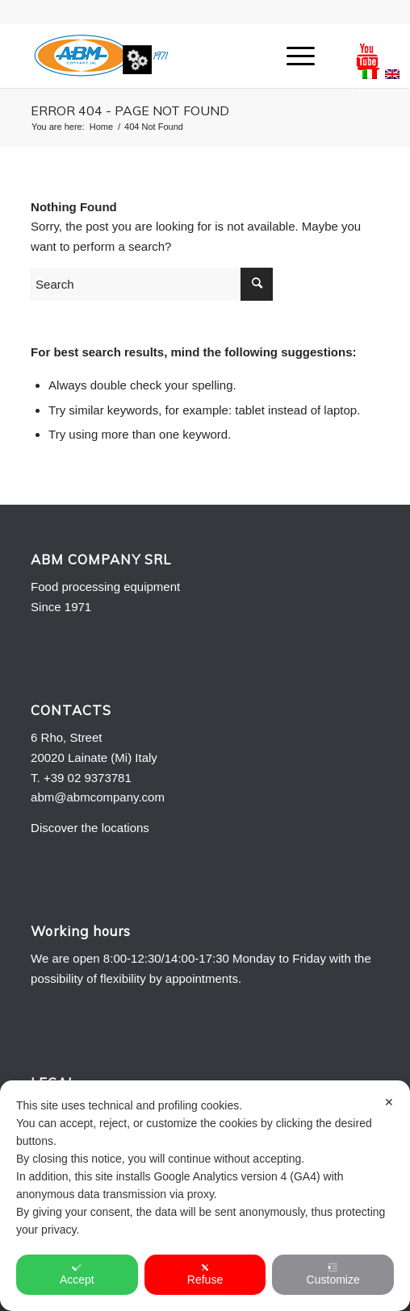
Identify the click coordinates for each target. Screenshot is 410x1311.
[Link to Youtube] (367, 56)
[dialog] (205, 1195)
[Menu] (292, 55)
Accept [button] (77, 1274)
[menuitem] (292, 55)
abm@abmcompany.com (98, 797)
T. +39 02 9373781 (81, 778)
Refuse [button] (205, 1274)
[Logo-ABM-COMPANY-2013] (170, 55)
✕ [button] (389, 1102)
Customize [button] (333, 1274)
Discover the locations (90, 827)
